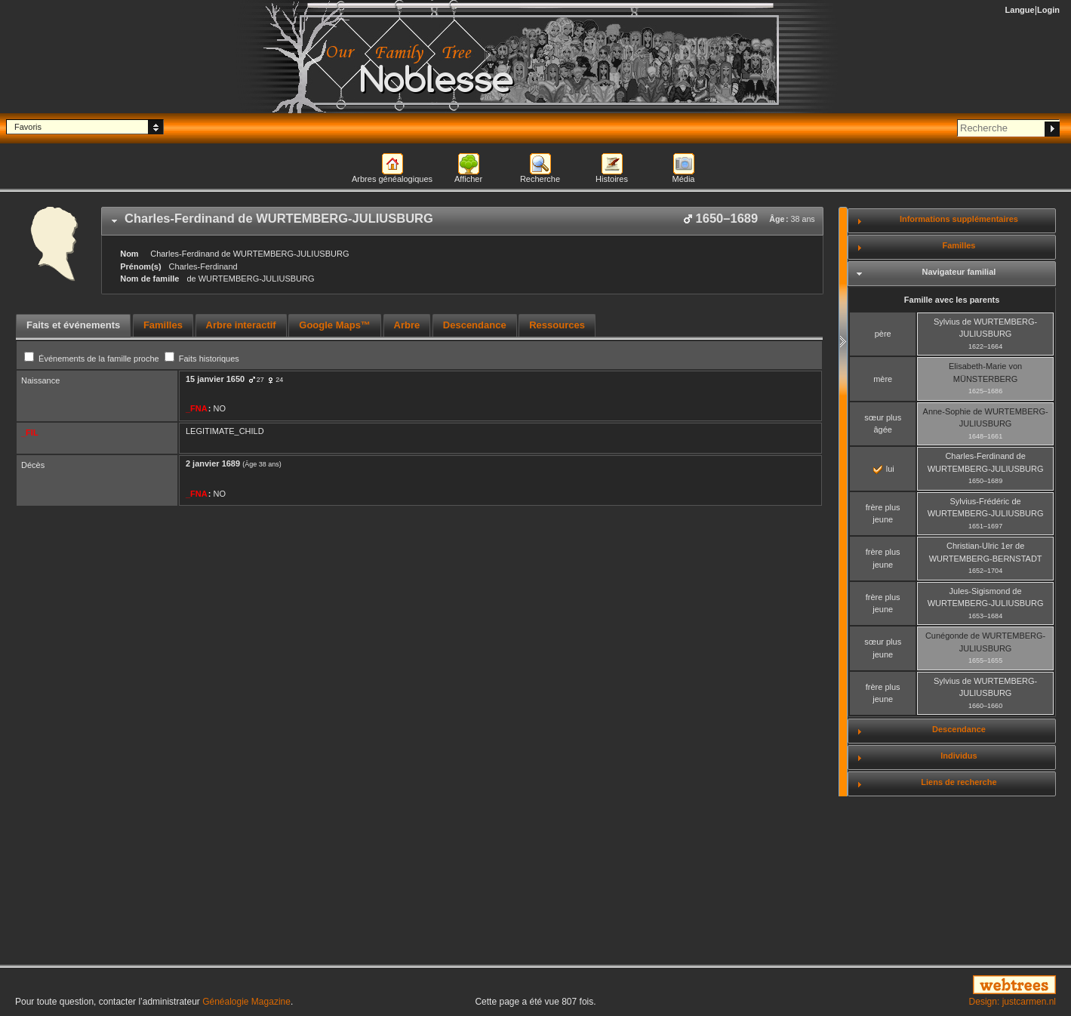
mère (882, 378)
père (883, 333)
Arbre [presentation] (407, 325)
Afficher (468, 178)
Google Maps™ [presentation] (335, 325)
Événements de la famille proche (93, 358)
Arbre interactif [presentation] (241, 325)
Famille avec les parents (952, 299)
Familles (958, 245)
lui (883, 468)
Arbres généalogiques (392, 178)
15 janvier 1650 (215, 378)
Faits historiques (202, 358)
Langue (1020, 9)
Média (683, 178)
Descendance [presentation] (474, 325)
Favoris (28, 126)
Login (1048, 9)
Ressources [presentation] (557, 325)
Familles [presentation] (163, 325)
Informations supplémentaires (959, 218)
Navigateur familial (959, 271)
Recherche (540, 178)
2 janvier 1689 (213, 463)
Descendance (959, 729)
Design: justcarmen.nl (1012, 1001)
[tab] (462, 221)
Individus (958, 755)
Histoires (612, 178)
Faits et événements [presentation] (73, 325)
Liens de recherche (958, 782)
